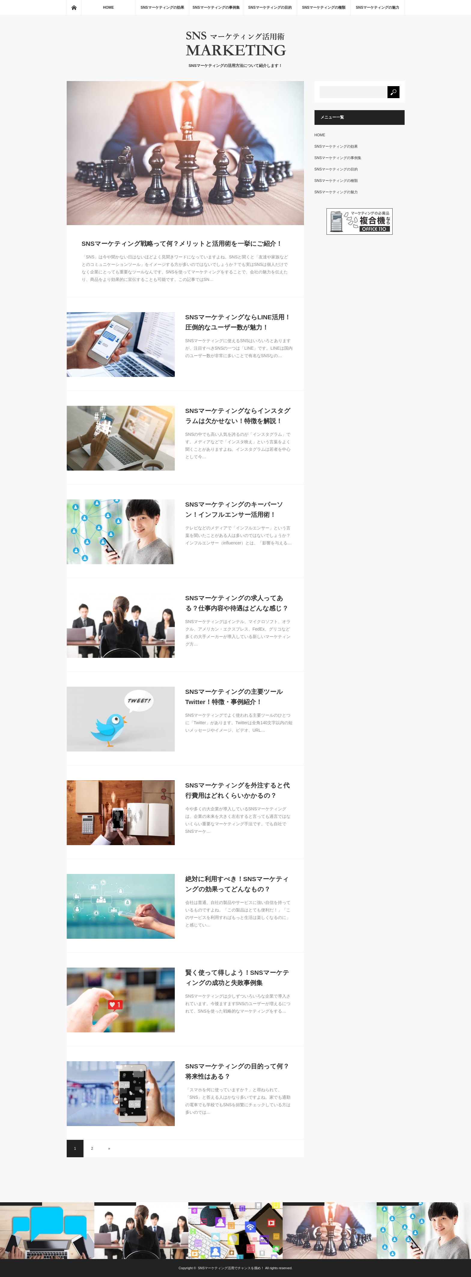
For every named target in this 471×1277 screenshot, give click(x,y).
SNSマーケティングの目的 (270, 7)
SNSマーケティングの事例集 (216, 7)
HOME (108, 7)
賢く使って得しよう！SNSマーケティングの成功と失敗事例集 (237, 977)
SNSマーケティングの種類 (323, 7)
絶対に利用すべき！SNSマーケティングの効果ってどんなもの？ (237, 884)
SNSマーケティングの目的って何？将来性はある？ (237, 1071)
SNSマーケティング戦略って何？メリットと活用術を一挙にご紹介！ (182, 243)
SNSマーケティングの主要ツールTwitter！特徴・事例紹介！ (234, 696)
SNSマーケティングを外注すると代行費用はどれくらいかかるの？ (237, 790)
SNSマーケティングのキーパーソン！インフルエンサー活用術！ (234, 509)
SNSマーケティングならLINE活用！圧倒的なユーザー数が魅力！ (238, 322)
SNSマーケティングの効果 (162, 7)
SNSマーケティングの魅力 (378, 7)
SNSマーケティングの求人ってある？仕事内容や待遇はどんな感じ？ (236, 603)
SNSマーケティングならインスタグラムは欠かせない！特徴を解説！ (237, 415)
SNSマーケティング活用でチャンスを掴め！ (231, 1268)
